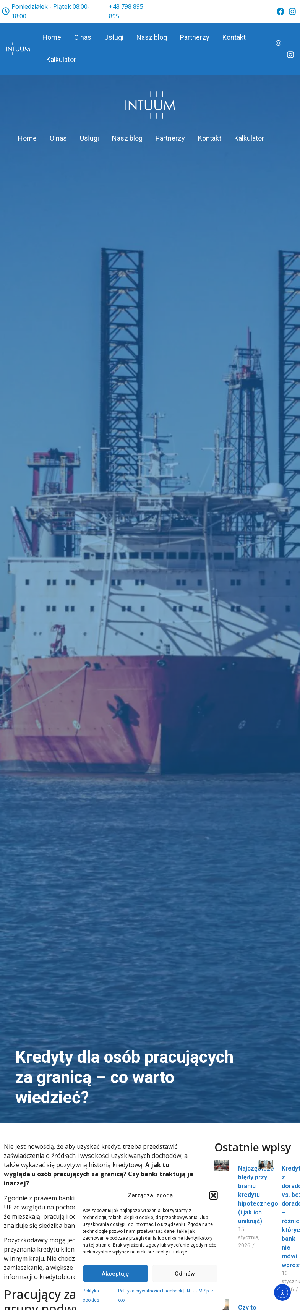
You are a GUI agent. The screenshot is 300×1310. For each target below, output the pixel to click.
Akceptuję (115, 1273)
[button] (213, 1195)
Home (51, 37)
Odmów (185, 1273)
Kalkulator (61, 59)
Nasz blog (151, 37)
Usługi (113, 37)
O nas (82, 37)
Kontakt (234, 37)
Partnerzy (194, 37)
